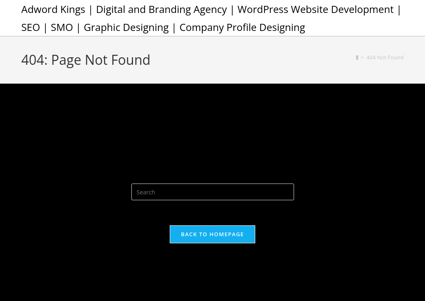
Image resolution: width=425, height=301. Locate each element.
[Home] (357, 57)
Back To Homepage (212, 234)
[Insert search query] (212, 192)
